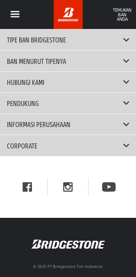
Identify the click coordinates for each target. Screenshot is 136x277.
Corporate (68, 145)
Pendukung (68, 103)
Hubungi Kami (68, 82)
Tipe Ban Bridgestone (68, 39)
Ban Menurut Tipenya (68, 61)
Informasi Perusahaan (68, 124)
